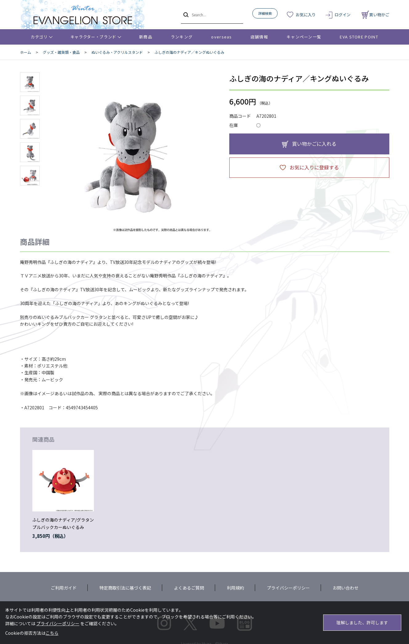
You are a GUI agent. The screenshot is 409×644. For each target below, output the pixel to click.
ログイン (343, 15)
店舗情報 (259, 37)
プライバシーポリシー (288, 588)
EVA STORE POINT (359, 37)
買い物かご (375, 15)
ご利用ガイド (64, 588)
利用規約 (235, 588)
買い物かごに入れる (314, 143)
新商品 (145, 37)
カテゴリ (39, 37)
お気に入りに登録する (314, 167)
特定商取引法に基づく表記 (125, 588)
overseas (221, 37)
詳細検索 (265, 13)
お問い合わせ (346, 588)
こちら (52, 633)
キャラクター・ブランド (93, 37)
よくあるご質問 (189, 588)
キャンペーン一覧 (304, 37)
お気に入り (306, 15)
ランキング (182, 37)
